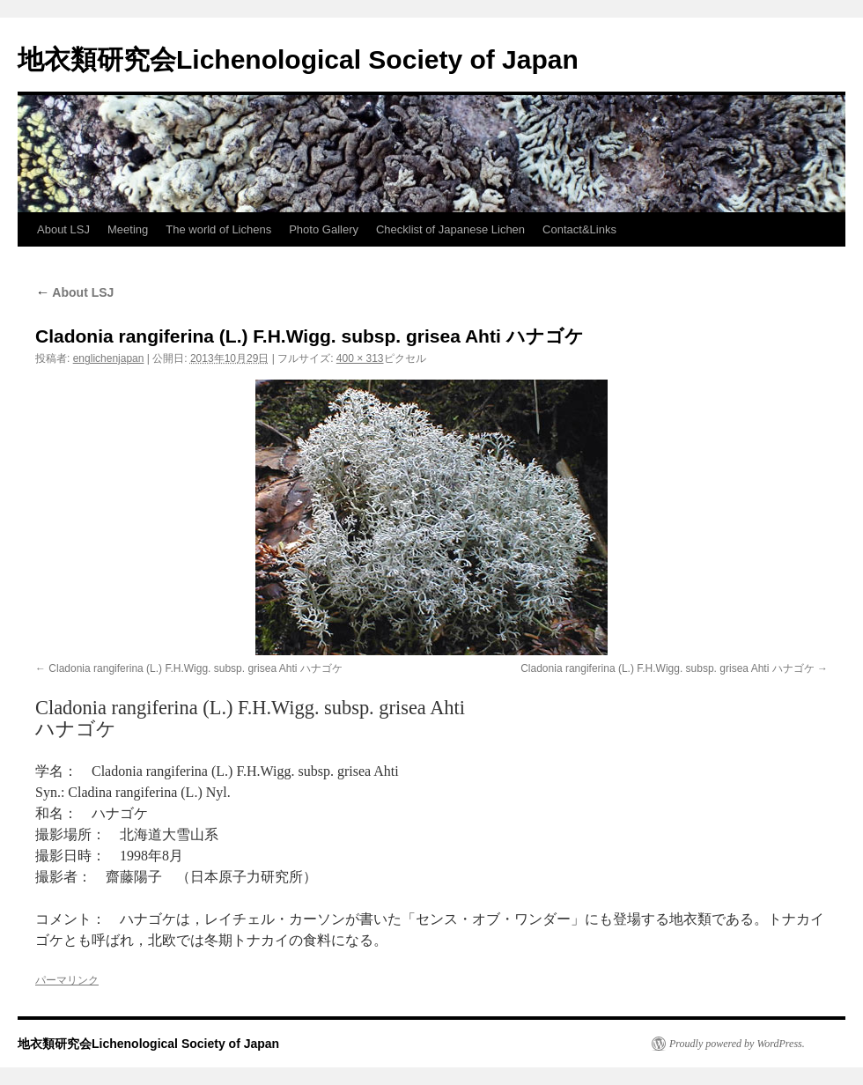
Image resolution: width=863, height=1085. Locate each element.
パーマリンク (67, 980)
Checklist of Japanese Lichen (450, 229)
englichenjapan (108, 358)
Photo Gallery (323, 229)
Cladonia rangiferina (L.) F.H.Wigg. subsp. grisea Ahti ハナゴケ (195, 668)
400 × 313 (360, 358)
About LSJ (63, 229)
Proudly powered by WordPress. (737, 1043)
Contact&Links (579, 229)
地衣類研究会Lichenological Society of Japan (298, 59)
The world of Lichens (218, 229)
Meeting (127, 229)
